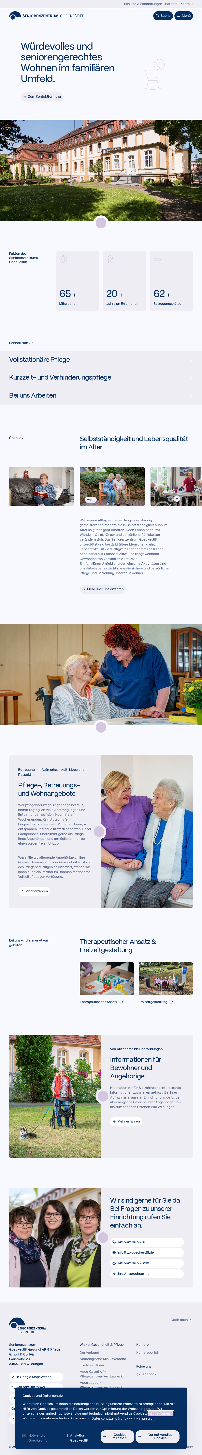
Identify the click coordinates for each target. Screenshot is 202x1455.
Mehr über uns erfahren (105, 589)
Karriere (171, 4)
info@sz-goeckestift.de (135, 1252)
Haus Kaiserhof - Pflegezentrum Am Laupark (101, 1374)
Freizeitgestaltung (157, 1002)
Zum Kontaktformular (44, 96)
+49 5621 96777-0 (131, 1242)
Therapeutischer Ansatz (102, 1002)
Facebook (146, 1374)
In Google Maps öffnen (33, 1377)
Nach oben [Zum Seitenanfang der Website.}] (182, 1320)
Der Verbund (89, 1352)
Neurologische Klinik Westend (103, 1359)
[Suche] (163, 15)
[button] (177, 498)
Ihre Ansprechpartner (134, 1273)
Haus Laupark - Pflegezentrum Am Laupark (101, 1385)
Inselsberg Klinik (92, 1365)
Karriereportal (147, 1352)
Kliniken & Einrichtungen (143, 4)
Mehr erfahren (36, 891)
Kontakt (186, 4)
